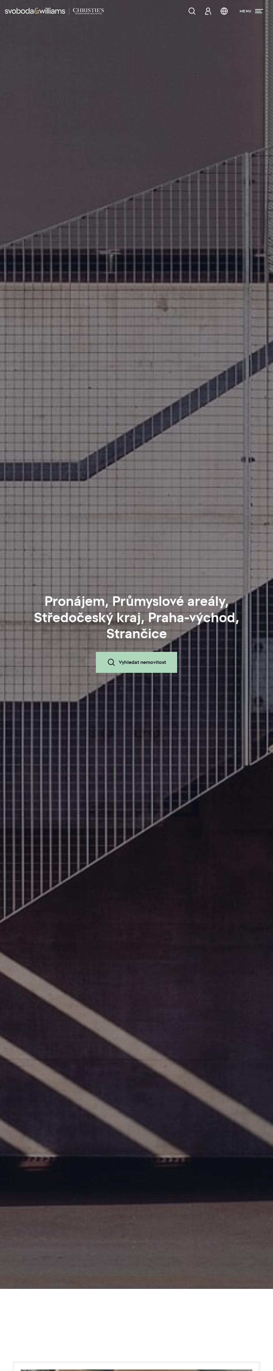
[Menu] (251, 11)
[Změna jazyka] (224, 11)
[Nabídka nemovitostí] (192, 11)
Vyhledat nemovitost (136, 662)
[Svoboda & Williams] (54, 11)
